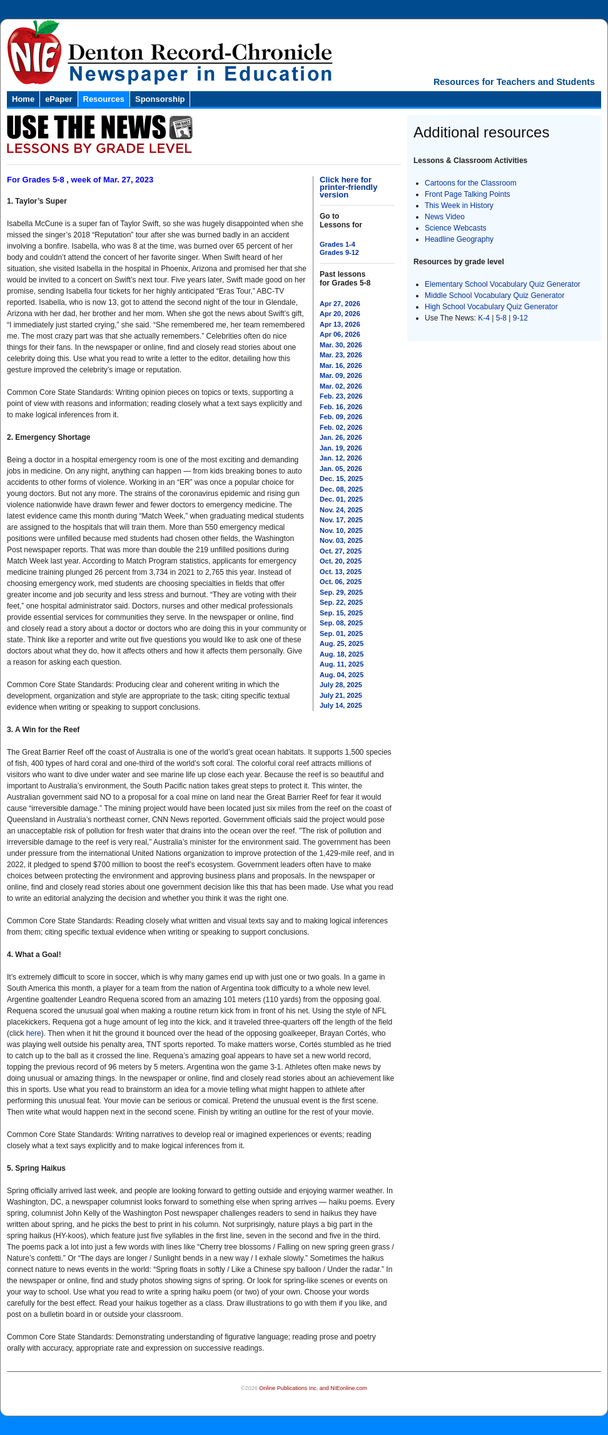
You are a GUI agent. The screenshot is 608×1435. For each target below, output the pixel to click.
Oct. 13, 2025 (341, 571)
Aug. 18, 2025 (341, 654)
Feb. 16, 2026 (341, 406)
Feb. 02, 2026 (341, 427)
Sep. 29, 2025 (341, 592)
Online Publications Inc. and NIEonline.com (313, 1388)
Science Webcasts (456, 228)
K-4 (484, 318)
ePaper (58, 99)
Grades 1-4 (337, 244)
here (33, 1033)
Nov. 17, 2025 (341, 520)
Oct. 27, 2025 (341, 551)
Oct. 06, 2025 (341, 581)
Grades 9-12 (339, 252)
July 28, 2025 (341, 684)
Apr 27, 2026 (340, 303)
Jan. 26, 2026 (341, 437)
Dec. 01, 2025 (341, 499)
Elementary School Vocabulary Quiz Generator (502, 284)
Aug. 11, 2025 (341, 664)
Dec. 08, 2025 (341, 489)
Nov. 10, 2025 (341, 530)
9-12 (520, 318)
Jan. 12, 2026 (341, 458)
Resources (103, 99)
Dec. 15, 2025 (341, 478)
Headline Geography (459, 239)
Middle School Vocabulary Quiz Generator (494, 295)
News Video (445, 216)
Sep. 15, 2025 (341, 613)
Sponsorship (160, 99)
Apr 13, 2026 (340, 324)
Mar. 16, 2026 (341, 365)
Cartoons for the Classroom (471, 183)
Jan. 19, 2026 (341, 448)
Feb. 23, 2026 (341, 396)
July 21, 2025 (341, 695)
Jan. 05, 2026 (341, 468)
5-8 (502, 318)
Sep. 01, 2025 (341, 633)
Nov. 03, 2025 (341, 540)
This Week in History (459, 205)
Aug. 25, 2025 (341, 643)
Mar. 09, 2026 (341, 375)
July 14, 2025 (341, 705)
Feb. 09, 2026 (341, 416)
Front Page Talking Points (467, 194)
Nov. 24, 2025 (341, 510)
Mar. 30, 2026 (341, 345)
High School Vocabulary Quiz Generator (491, 306)
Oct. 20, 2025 (341, 561)
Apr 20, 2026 (340, 313)
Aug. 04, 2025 (341, 674)
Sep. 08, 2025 (341, 623)
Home (23, 99)
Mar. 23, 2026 (341, 355)
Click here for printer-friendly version (348, 187)
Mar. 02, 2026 (341, 386)
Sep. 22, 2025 (341, 602)
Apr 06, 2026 (340, 334)
